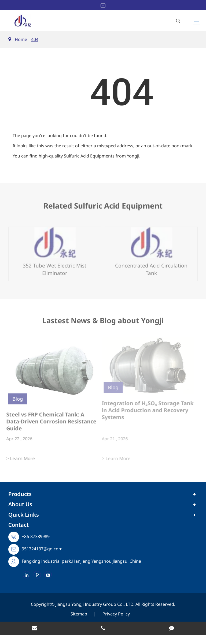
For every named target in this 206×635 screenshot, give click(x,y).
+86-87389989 (36, 536)
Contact (18, 524)
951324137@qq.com (42, 549)
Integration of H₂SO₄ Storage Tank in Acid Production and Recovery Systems (146, 410)
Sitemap (79, 614)
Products (20, 494)
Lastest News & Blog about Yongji (103, 322)
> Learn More (18, 458)
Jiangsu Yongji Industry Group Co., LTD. (95, 604)
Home (21, 39)
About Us (20, 504)
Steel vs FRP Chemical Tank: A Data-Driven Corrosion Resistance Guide (49, 421)
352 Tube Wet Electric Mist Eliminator (54, 267)
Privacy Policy (116, 614)
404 (34, 39)
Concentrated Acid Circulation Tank (151, 267)
